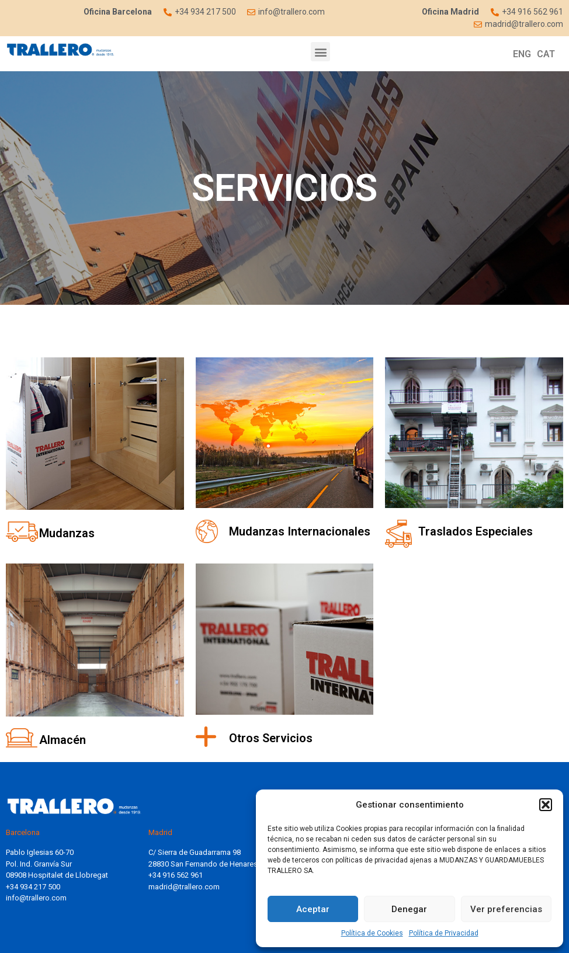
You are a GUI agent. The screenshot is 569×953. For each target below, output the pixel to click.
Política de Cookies (372, 933)
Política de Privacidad (443, 933)
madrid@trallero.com (184, 886)
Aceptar (312, 909)
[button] (545, 805)
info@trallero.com (36, 897)
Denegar (409, 909)
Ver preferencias (506, 909)
